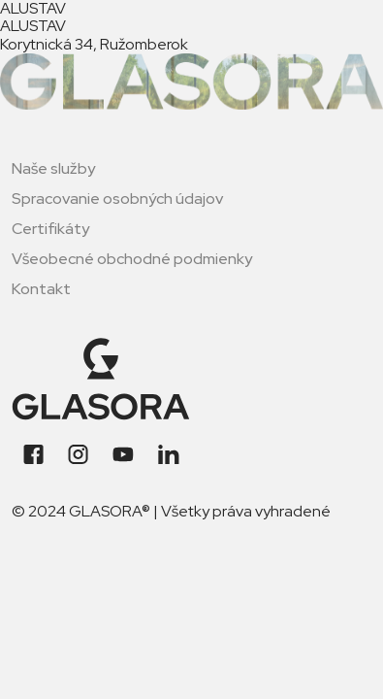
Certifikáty (50, 228)
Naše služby (53, 168)
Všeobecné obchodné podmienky (132, 259)
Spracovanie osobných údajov (117, 198)
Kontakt (41, 289)
